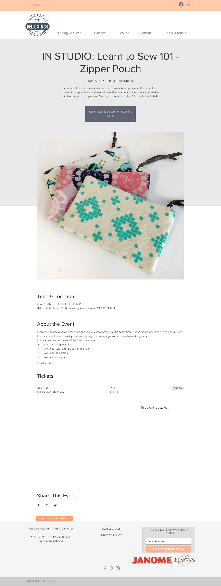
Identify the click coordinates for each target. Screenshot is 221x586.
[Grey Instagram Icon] (117, 568)
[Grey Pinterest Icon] (111, 568)
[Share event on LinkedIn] (55, 505)
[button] (124, 33)
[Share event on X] (47, 505)
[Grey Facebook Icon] (105, 568)
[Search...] (42, 5)
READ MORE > (45, 363)
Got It (110, 116)
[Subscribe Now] (168, 549)
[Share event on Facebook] (38, 505)
